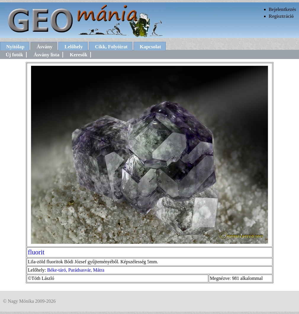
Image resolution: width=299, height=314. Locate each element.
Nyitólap (15, 47)
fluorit (36, 252)
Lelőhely (74, 47)
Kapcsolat (150, 47)
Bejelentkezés (282, 9)
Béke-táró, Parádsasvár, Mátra (75, 269)
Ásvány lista (46, 55)
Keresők (78, 55)
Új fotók (14, 55)
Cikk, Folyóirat (111, 47)
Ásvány (44, 47)
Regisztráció (281, 16)
